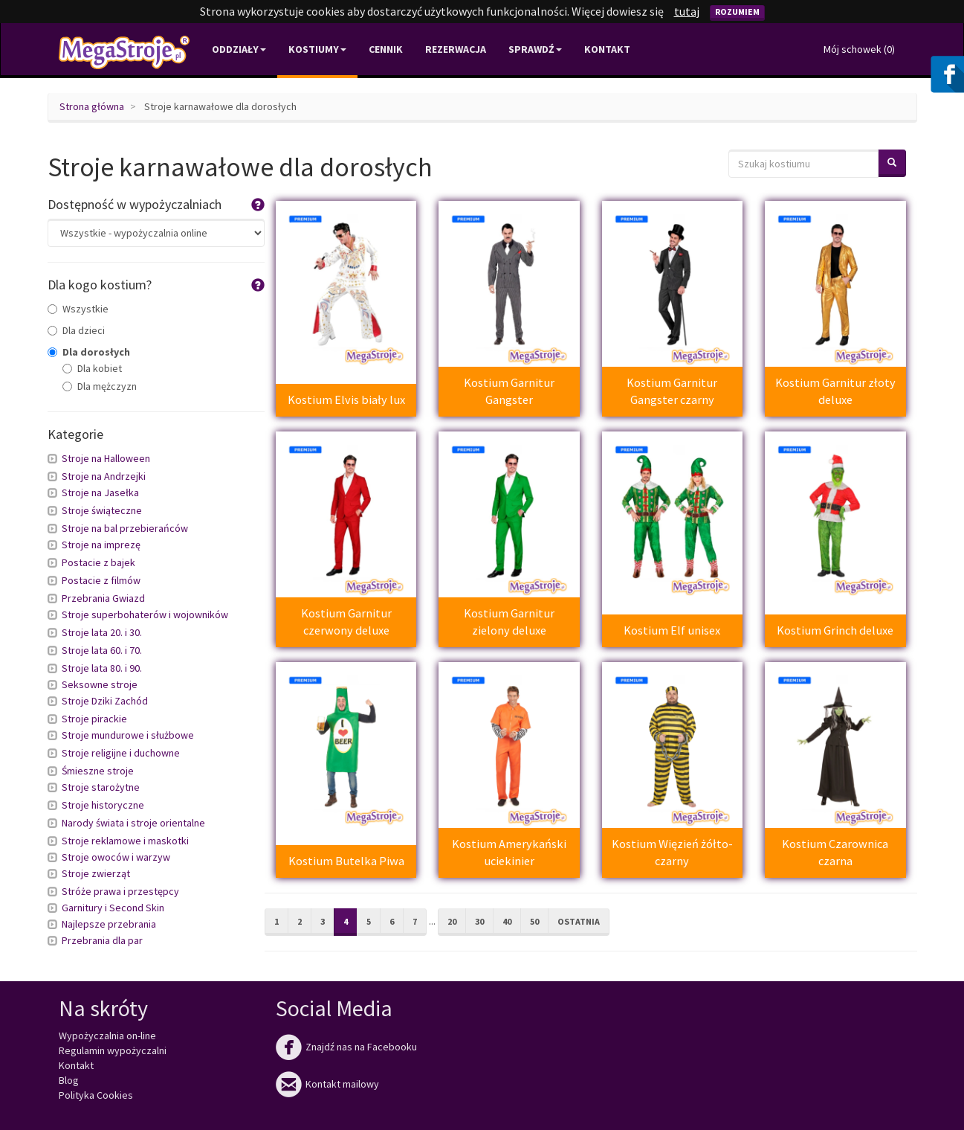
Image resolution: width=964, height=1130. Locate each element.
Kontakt (607, 49)
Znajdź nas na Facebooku (346, 1046)
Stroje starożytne (101, 787)
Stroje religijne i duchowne (121, 753)
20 (451, 921)
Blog (69, 1080)
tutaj (686, 11)
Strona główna (91, 106)
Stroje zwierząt (96, 873)
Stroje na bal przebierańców (125, 528)
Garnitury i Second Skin (113, 907)
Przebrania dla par (102, 940)
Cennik (386, 49)
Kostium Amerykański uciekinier (509, 852)
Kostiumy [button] (317, 49)
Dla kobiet (92, 368)
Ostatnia (578, 921)
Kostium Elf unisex (672, 630)
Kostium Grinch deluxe (835, 630)
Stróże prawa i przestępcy (120, 891)
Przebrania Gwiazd (103, 598)
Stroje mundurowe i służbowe (128, 735)
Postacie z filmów (101, 580)
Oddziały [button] (239, 49)
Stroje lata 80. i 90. (102, 668)
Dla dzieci (76, 330)
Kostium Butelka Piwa (346, 860)
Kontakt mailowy (327, 1083)
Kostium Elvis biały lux (346, 399)
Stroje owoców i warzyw (116, 857)
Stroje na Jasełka (100, 492)
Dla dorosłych (89, 352)
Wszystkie (78, 308)
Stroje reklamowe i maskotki (125, 840)
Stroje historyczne (103, 805)
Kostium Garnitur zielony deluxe (509, 622)
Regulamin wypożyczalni (112, 1050)
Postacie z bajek (98, 562)
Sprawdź (535, 49)
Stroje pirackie (94, 718)
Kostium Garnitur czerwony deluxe (346, 622)
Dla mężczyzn (99, 386)
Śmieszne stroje (98, 770)
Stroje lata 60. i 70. (102, 650)
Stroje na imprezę (101, 544)
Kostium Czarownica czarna (835, 852)
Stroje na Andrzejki (104, 476)
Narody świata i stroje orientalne (133, 822)
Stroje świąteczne (102, 510)
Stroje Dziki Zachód (105, 700)
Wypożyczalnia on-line (107, 1035)
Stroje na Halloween (106, 458)
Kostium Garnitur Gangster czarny (672, 391)
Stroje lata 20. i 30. (102, 632)
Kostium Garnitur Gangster (509, 391)
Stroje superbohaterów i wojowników (145, 614)
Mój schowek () (859, 49)
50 (534, 921)
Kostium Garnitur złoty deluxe (835, 391)
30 (479, 921)
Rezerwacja (455, 49)
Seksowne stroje (100, 684)
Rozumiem (737, 11)
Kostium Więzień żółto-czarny (672, 852)
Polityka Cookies (96, 1095)
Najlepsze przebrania (109, 924)
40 (506, 921)
